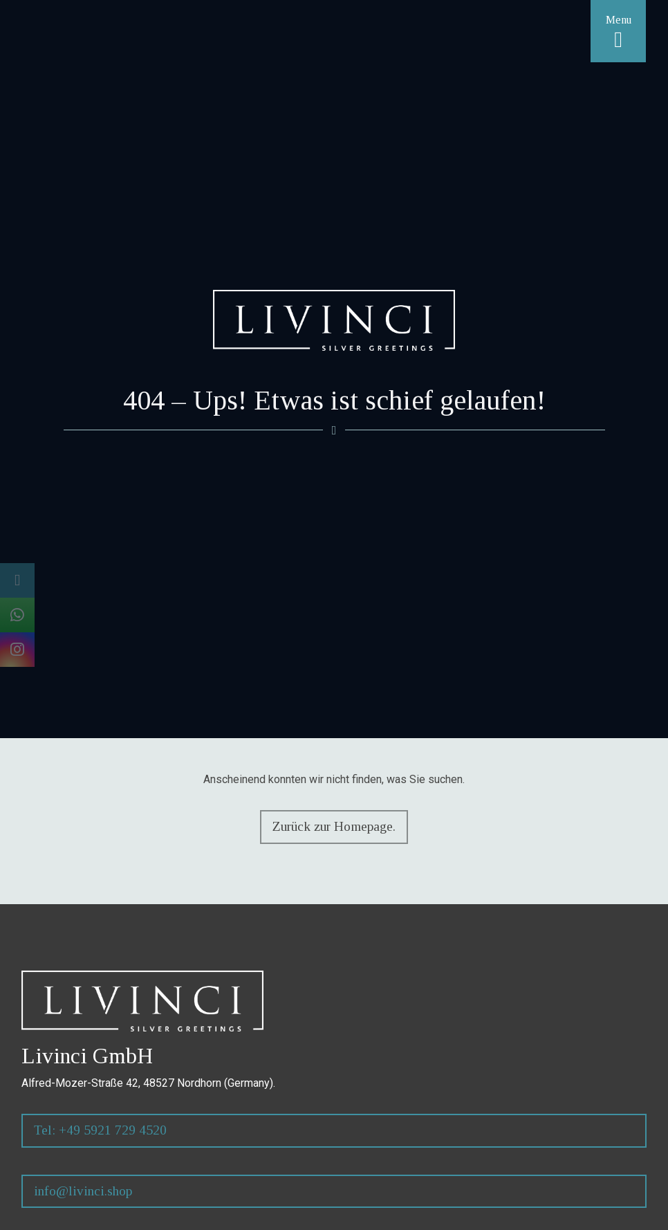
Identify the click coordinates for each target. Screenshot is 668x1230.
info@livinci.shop (83, 1191)
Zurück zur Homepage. (334, 826)
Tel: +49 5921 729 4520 (100, 1130)
